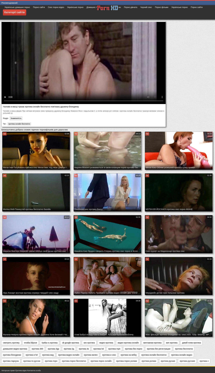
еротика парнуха (11, 361)
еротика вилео (91, 355)
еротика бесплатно (184, 349)
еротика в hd (31, 355)
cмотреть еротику (11, 343)
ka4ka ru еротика (49, 343)
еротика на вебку (129, 355)
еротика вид (48, 355)
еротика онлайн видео (181, 355)
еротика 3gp (53, 349)
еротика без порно (133, 349)
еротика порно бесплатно (74, 361)
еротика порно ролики (126, 361)
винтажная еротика (152, 343)
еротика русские (187, 361)
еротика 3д (69, 349)
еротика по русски (31, 361)
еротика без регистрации (158, 349)
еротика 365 (37, 349)
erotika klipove (30, 343)
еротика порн (51, 361)
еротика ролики (149, 361)
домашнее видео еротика (15, 349)
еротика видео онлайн (68, 355)
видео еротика (106, 343)
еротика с (204, 361)
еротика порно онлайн (101, 361)
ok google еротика (70, 343)
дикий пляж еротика (191, 343)
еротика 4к (84, 349)
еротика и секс (109, 355)
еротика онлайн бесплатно (19, 124)
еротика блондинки (12, 355)
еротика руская (168, 361)
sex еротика (89, 343)
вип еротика (171, 343)
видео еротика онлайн (128, 343)
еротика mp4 (114, 349)
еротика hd (98, 349)
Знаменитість (16, 118)
